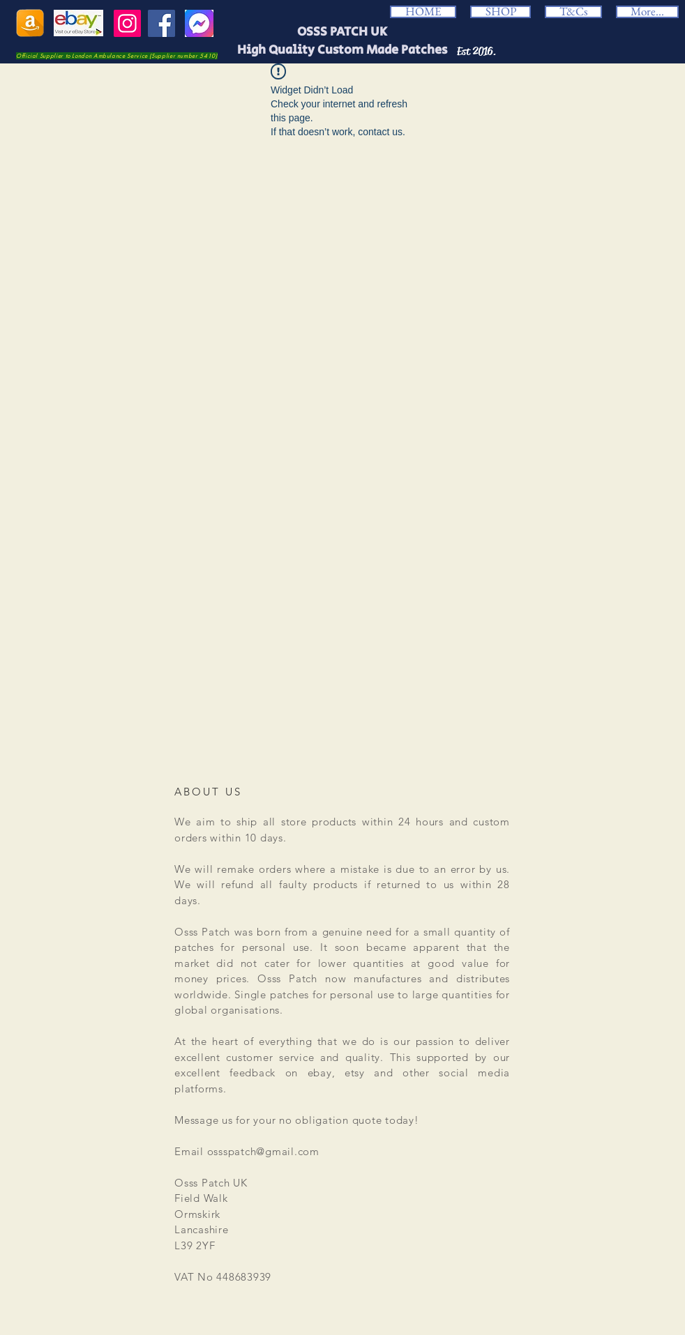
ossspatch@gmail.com (263, 1151)
